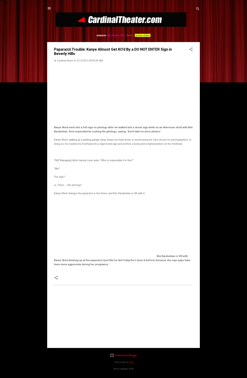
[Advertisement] (123, 316)
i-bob (131, 362)
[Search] (198, 9)
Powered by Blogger (123, 355)
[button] (191, 50)
